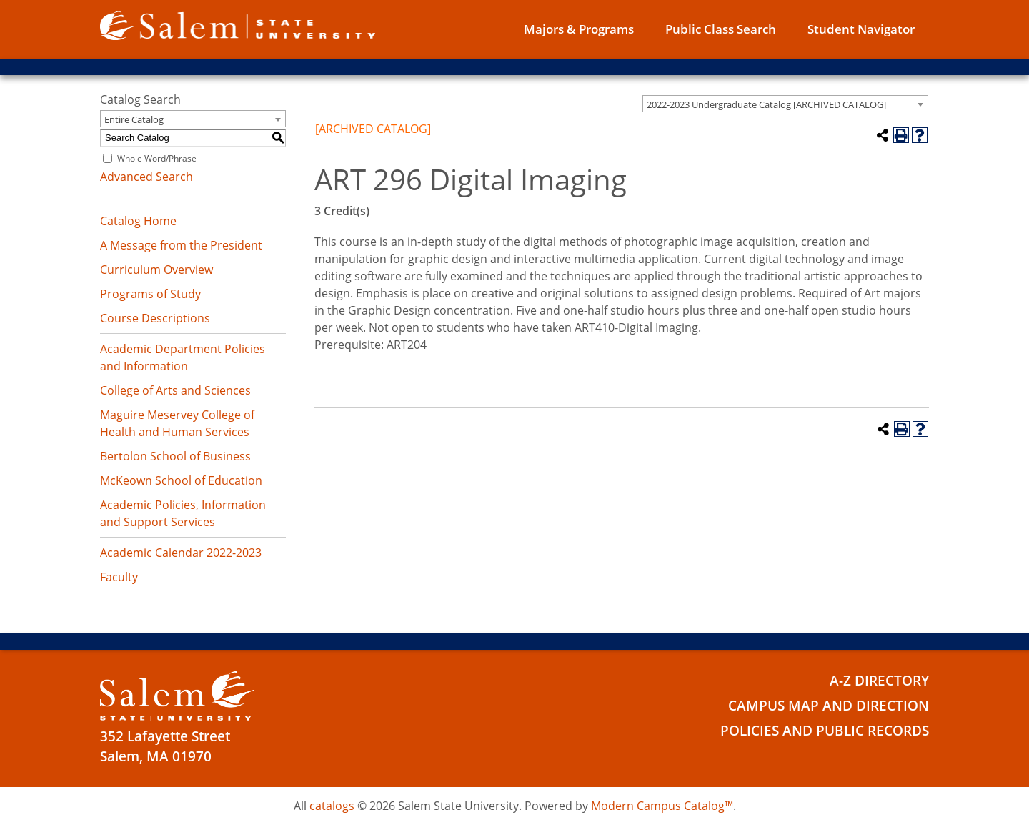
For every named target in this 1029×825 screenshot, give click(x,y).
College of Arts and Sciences (175, 390)
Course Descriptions (155, 318)
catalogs (331, 806)
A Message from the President (181, 245)
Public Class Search (720, 29)
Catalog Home (138, 221)
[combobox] (785, 103)
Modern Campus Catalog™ (662, 806)
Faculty (119, 577)
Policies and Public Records (824, 730)
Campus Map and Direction (828, 705)
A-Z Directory (879, 680)
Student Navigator (861, 29)
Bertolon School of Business (175, 456)
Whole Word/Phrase (157, 158)
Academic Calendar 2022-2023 (181, 552)
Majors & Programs (579, 29)
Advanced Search (146, 176)
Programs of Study (150, 294)
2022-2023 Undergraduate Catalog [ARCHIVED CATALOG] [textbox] (766, 104)
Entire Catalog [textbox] (134, 119)
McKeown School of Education (181, 480)
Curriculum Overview (156, 269)
